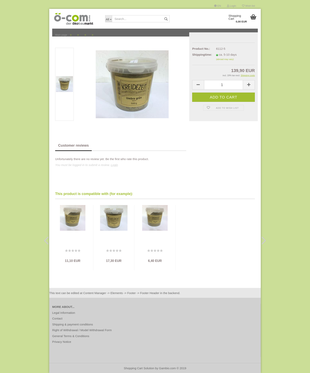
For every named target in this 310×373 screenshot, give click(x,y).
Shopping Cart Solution (139, 368)
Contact (57, 318)
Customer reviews (73, 145)
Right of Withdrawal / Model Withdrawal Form (82, 330)
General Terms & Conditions (70, 336)
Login (231, 5)
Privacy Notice (61, 341)
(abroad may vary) (225, 59)
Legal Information (63, 312)
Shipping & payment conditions (72, 324)
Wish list (248, 5)
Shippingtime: (201, 54)
